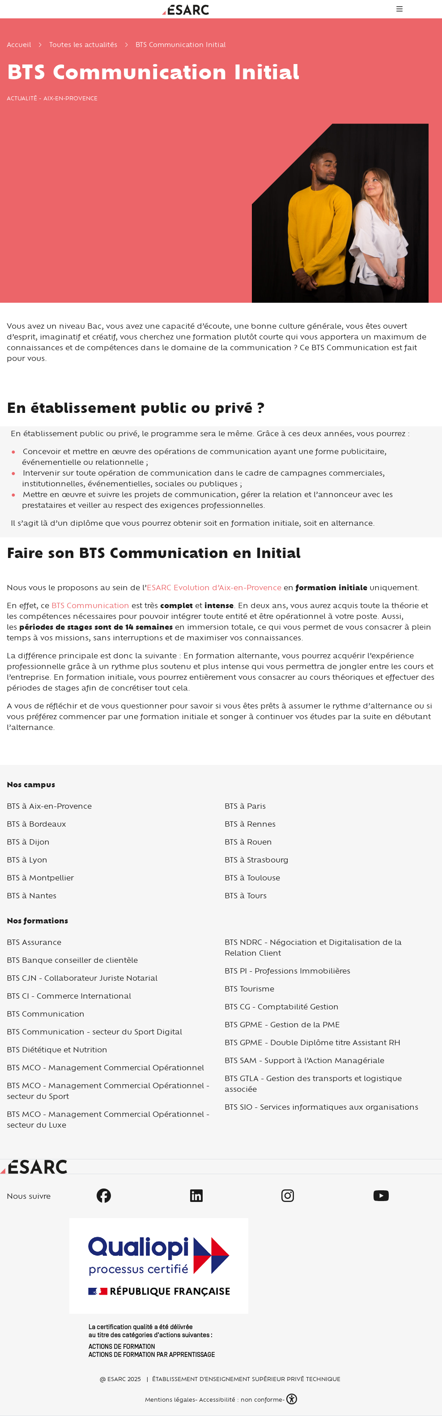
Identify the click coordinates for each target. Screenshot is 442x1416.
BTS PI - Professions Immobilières (287, 970)
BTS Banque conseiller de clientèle (72, 960)
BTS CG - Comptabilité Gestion (282, 1006)
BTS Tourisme (249, 988)
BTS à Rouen (248, 841)
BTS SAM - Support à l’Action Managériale (304, 1060)
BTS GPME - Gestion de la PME (282, 1024)
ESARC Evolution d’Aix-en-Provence (214, 587)
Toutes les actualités (83, 44)
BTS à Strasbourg (257, 859)
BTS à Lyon (27, 859)
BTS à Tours (246, 895)
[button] (292, 1399)
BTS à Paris (245, 806)
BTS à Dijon (28, 841)
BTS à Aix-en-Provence (49, 806)
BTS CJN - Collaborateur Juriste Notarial (82, 978)
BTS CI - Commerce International (69, 995)
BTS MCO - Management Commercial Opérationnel (105, 1067)
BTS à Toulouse (252, 877)
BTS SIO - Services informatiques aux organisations (321, 1106)
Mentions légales (169, 1399)
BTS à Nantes (31, 895)
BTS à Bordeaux (36, 823)
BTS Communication (90, 605)
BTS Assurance (34, 942)
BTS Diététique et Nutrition (57, 1049)
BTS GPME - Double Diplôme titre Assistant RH (312, 1042)
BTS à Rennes (250, 823)
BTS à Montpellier (40, 877)
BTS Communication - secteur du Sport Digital (94, 1031)
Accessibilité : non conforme (240, 1399)
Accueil (19, 44)
